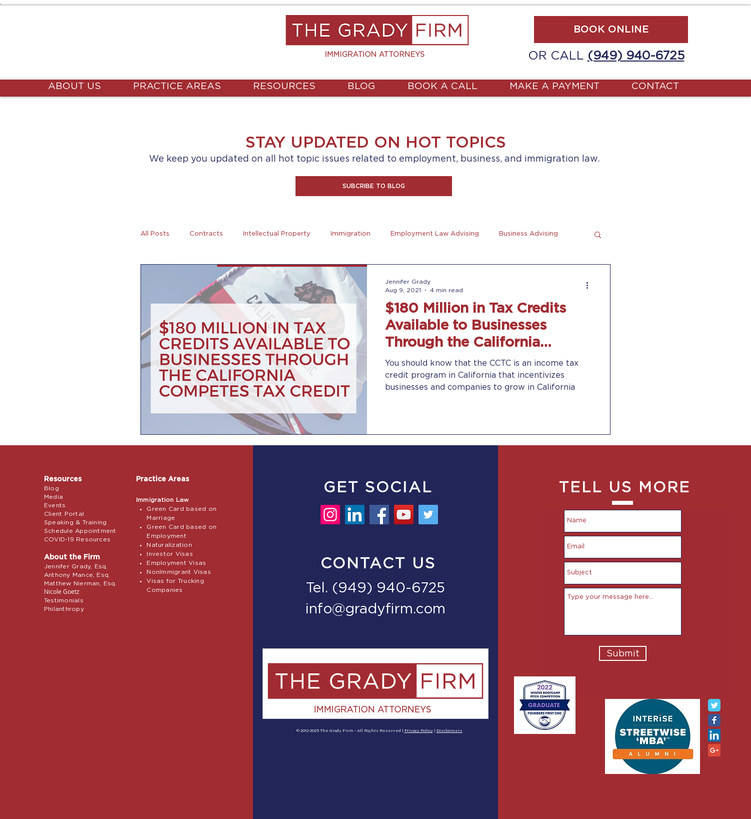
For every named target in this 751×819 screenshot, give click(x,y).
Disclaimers (449, 731)
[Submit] (622, 653)
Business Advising (528, 234)
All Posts (155, 234)
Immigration (350, 234)
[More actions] (590, 285)
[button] (374, 186)
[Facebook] (379, 514)
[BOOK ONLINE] (611, 29)
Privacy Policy (418, 731)
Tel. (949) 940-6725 (375, 588)
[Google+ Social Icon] (714, 750)
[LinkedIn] (354, 514)
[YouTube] (404, 514)
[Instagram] (330, 514)
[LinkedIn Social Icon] (714, 735)
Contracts (206, 234)
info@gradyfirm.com (376, 609)
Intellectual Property (276, 234)
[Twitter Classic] (714, 705)
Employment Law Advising (434, 234)
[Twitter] (428, 514)
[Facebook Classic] (714, 720)
